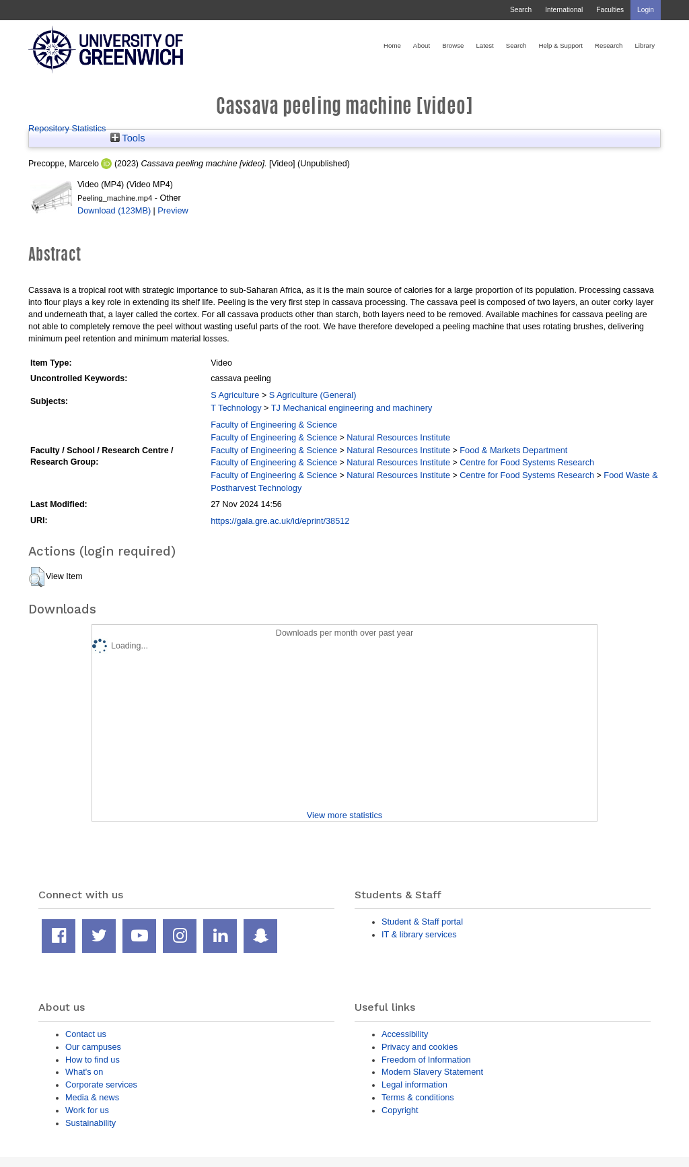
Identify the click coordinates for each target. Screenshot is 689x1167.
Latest (484, 45)
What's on (84, 1072)
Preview (172, 210)
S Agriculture (235, 395)
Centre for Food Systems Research (527, 462)
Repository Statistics (67, 128)
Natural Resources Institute (398, 437)
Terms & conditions (418, 1097)
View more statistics (344, 815)
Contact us (85, 1034)
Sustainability (90, 1123)
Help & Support (560, 45)
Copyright (400, 1110)
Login (645, 9)
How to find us (92, 1060)
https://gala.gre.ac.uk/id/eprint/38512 (280, 521)
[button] (36, 577)
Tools (127, 138)
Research (608, 45)
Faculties (610, 9)
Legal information (414, 1084)
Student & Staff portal (422, 921)
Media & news (92, 1097)
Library (644, 45)
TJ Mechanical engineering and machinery (352, 408)
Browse (453, 45)
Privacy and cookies (420, 1047)
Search (521, 9)
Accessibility (405, 1034)
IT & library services (419, 934)
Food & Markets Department (513, 450)
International (564, 9)
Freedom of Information (426, 1060)
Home (392, 45)
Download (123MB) (114, 210)
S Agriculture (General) (313, 395)
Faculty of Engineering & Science (274, 425)
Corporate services (101, 1084)
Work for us (87, 1110)
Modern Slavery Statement (432, 1072)
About (421, 45)
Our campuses (93, 1047)
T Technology (236, 408)
